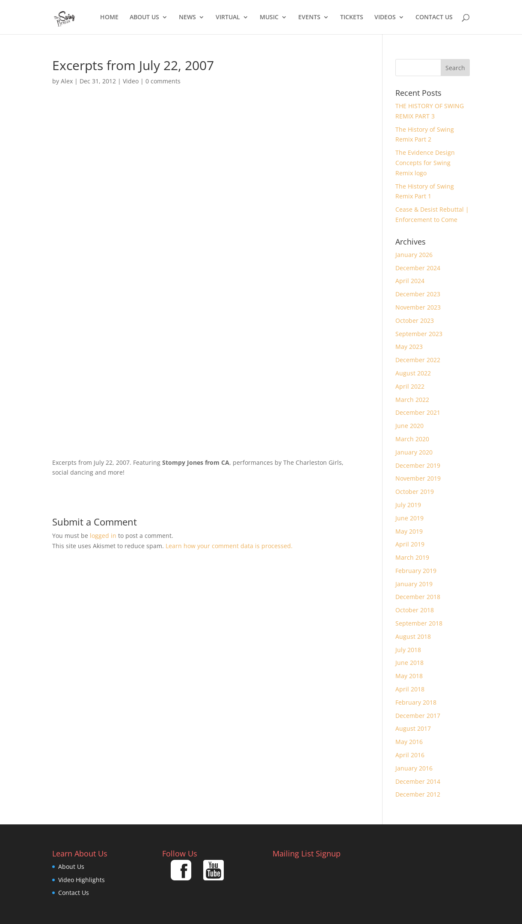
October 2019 (414, 491)
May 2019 (409, 531)
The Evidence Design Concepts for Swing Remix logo (425, 162)
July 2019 (408, 505)
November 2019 (418, 478)
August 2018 (413, 636)
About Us (144, 17)
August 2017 (413, 728)
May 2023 (409, 346)
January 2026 (414, 255)
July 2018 (408, 650)
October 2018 (414, 610)
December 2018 (417, 597)
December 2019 (417, 465)
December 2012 (417, 794)
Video (131, 81)
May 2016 (409, 742)
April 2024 (409, 281)
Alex (67, 81)
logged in (103, 535)
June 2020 (409, 426)
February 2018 (415, 702)
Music (269, 17)
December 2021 (417, 412)
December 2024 (417, 268)
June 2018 (409, 662)
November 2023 (418, 307)
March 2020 (412, 439)
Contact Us (434, 17)
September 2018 (418, 623)
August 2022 (413, 373)
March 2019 (412, 557)
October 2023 (414, 320)
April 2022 (409, 386)
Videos (385, 17)
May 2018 (409, 676)
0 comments (163, 81)
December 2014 (417, 781)
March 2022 (412, 400)
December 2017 (417, 715)
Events (309, 17)
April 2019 (409, 544)
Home (109, 17)
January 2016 (414, 768)
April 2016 (409, 755)
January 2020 (414, 452)
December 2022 (417, 360)
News (187, 17)
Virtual (228, 17)
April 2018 (409, 689)
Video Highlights (81, 880)
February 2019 (415, 571)
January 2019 (414, 584)
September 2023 (418, 334)
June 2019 (409, 518)
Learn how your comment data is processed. (229, 546)
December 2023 (417, 294)
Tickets (351, 17)
